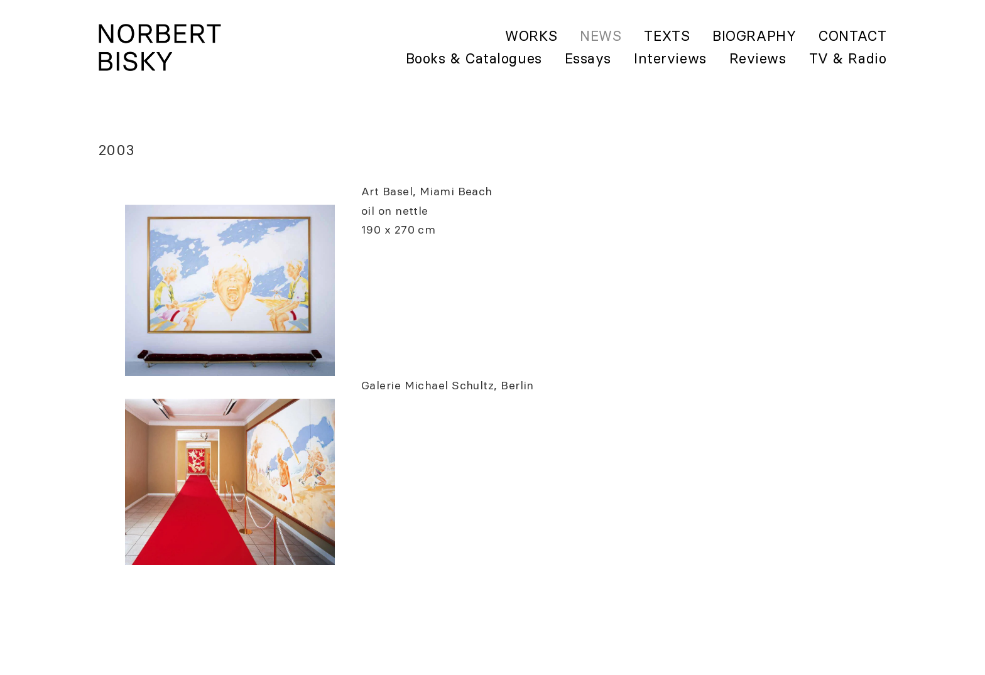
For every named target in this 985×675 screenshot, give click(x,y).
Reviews (757, 58)
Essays (588, 58)
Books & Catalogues (474, 58)
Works (531, 36)
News (600, 36)
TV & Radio (848, 58)
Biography (754, 36)
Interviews (670, 58)
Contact (852, 36)
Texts (667, 36)
